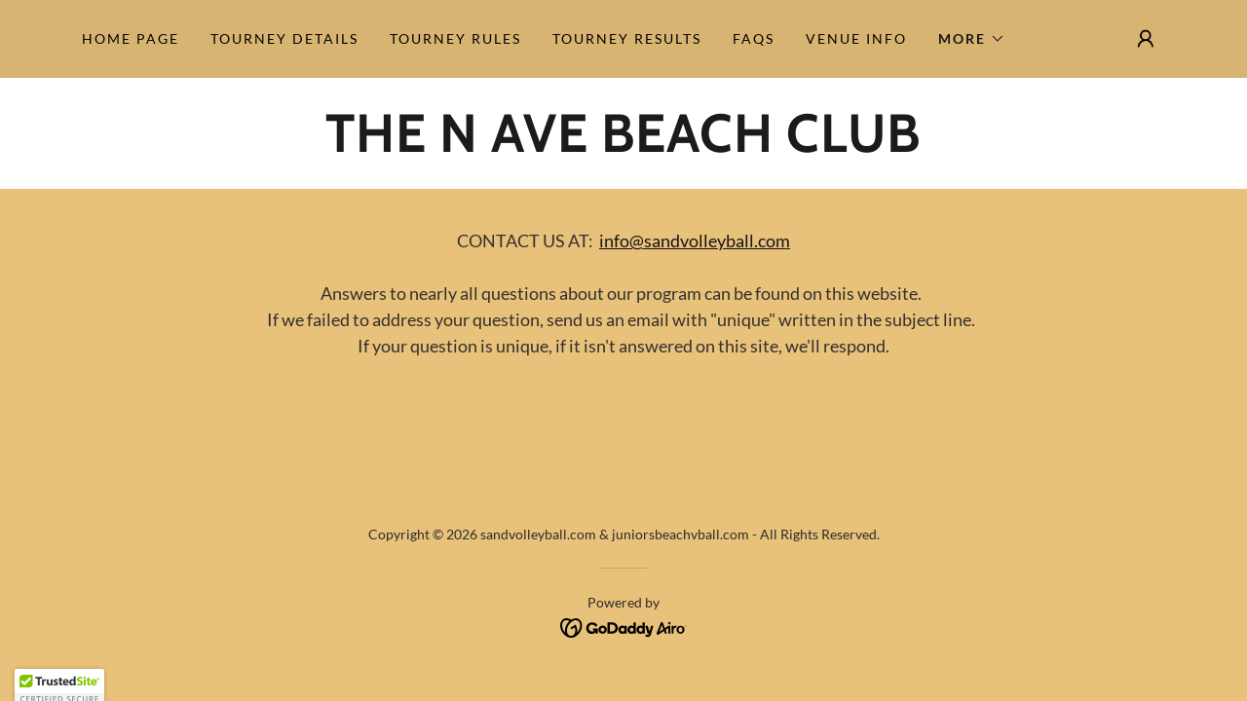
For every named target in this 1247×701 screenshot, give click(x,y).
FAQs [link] (754, 38)
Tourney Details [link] (284, 38)
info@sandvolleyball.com (694, 240)
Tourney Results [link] (626, 38)
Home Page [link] (130, 38)
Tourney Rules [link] (455, 38)
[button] (971, 39)
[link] (623, 145)
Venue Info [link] (856, 38)
